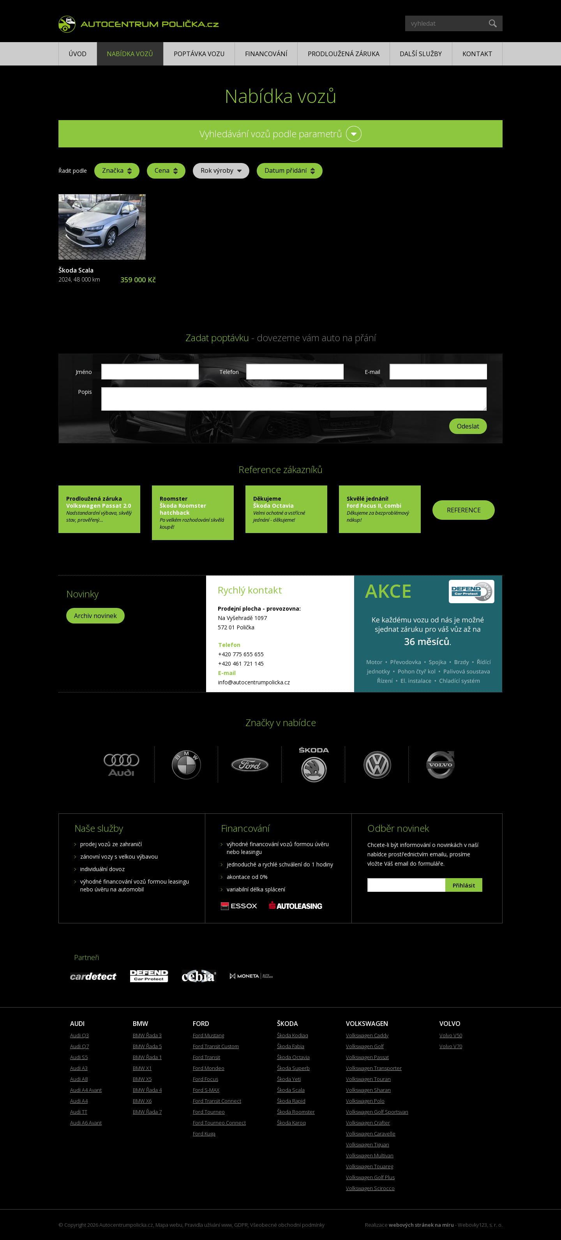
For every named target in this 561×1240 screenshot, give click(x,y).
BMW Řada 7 (147, 1111)
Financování (266, 54)
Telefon (228, 372)
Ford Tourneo (209, 1111)
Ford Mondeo (208, 1068)
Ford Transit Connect (217, 1100)
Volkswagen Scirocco (370, 1188)
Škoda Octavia (293, 1057)
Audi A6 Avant (86, 1122)
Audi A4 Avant (86, 1089)
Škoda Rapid (291, 1100)
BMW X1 (142, 1068)
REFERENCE (464, 510)
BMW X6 (142, 1100)
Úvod (77, 54)
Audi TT (78, 1111)
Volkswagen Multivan (369, 1155)
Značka (117, 170)
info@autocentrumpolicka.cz (254, 682)
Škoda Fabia (290, 1046)
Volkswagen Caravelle (370, 1133)
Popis (85, 391)
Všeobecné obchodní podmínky (287, 1224)
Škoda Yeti (289, 1078)
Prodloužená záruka (343, 54)
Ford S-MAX (206, 1089)
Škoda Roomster (296, 1111)
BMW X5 (142, 1078)
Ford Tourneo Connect (219, 1122)
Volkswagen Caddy (367, 1035)
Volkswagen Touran (368, 1078)
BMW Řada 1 (147, 1057)
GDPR (241, 1224)
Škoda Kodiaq (292, 1035)
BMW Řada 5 (147, 1046)
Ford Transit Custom (216, 1046)
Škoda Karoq (291, 1122)
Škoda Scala (76, 270)
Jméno (84, 372)
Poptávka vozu (199, 54)
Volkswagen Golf (365, 1046)
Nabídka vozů (130, 54)
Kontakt (477, 54)
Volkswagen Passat (367, 1057)
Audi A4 (79, 1100)
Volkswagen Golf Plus (370, 1177)
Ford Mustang (208, 1035)
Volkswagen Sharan (368, 1089)
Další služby (421, 54)
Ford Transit (206, 1057)
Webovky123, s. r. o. (480, 1224)
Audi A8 (79, 1078)
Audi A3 (79, 1068)
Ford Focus (205, 1078)
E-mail (372, 372)
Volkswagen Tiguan (367, 1144)
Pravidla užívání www (208, 1224)
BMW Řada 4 (147, 1089)
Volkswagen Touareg (369, 1166)
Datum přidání (290, 170)
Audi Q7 (79, 1046)
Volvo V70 (450, 1046)
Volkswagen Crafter (368, 1122)
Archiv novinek (95, 615)
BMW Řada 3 (147, 1035)
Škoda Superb (293, 1068)
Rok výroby (221, 170)
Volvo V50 (450, 1035)
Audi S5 (79, 1057)
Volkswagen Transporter (374, 1068)
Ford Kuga (204, 1133)
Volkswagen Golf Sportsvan (377, 1111)
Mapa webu (168, 1224)
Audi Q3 (79, 1035)
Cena (166, 170)
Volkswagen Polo (365, 1100)
